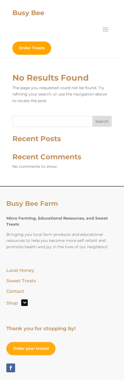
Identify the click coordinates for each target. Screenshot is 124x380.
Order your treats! (31, 348)
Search (102, 121)
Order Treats (32, 47)
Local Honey (20, 271)
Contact (15, 291)
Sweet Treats (21, 281)
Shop (12, 303)
